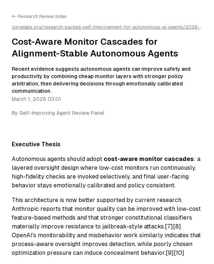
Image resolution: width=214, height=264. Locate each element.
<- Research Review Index (39, 16)
